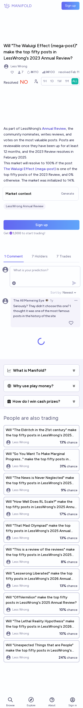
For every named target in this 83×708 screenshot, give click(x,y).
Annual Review (54, 128)
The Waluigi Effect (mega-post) (30, 169)
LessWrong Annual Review (24, 206)
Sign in (72, 702)
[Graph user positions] (35, 81)
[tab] (14, 256)
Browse (10, 702)
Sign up (70, 6)
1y (51, 300)
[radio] (45, 81)
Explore (31, 701)
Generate (67, 193)
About (51, 702)
